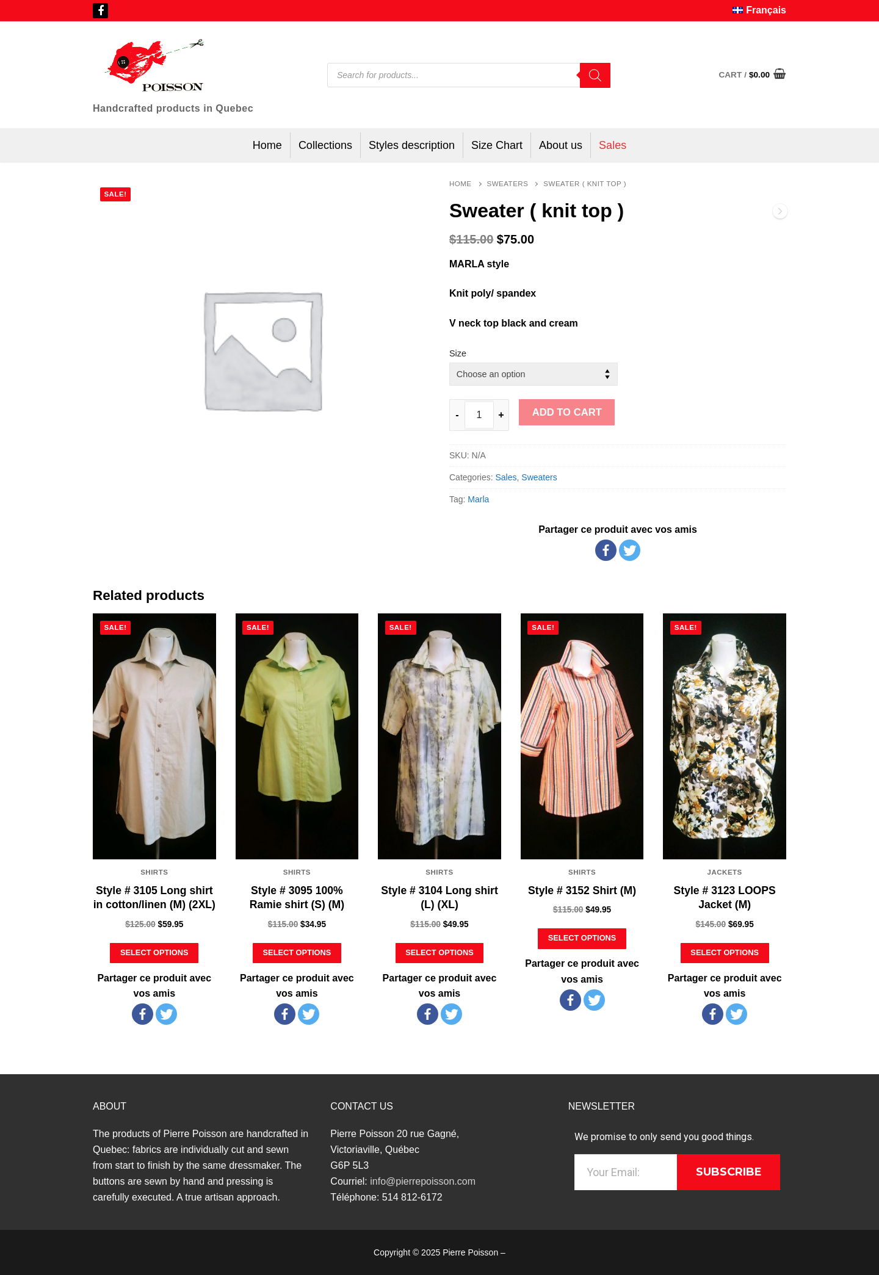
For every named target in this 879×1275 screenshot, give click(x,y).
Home (460, 183)
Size (457, 353)
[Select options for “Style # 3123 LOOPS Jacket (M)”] (725, 953)
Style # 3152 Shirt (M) (582, 890)
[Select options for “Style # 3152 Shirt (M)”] (582, 938)
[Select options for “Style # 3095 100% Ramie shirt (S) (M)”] (297, 953)
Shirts (154, 872)
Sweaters (508, 183)
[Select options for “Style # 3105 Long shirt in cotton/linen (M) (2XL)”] (154, 953)
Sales (505, 477)
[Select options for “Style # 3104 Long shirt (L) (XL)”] (440, 953)
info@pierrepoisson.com (423, 1181)
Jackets (724, 872)
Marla (478, 499)
